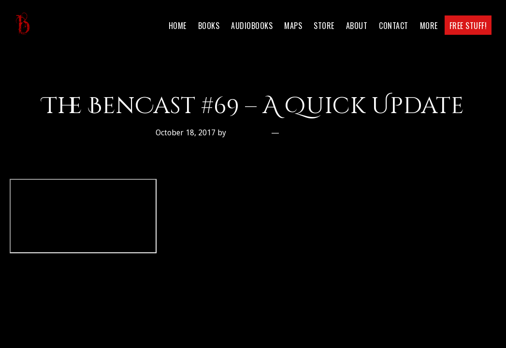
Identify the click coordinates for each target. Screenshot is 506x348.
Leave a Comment (316, 132)
